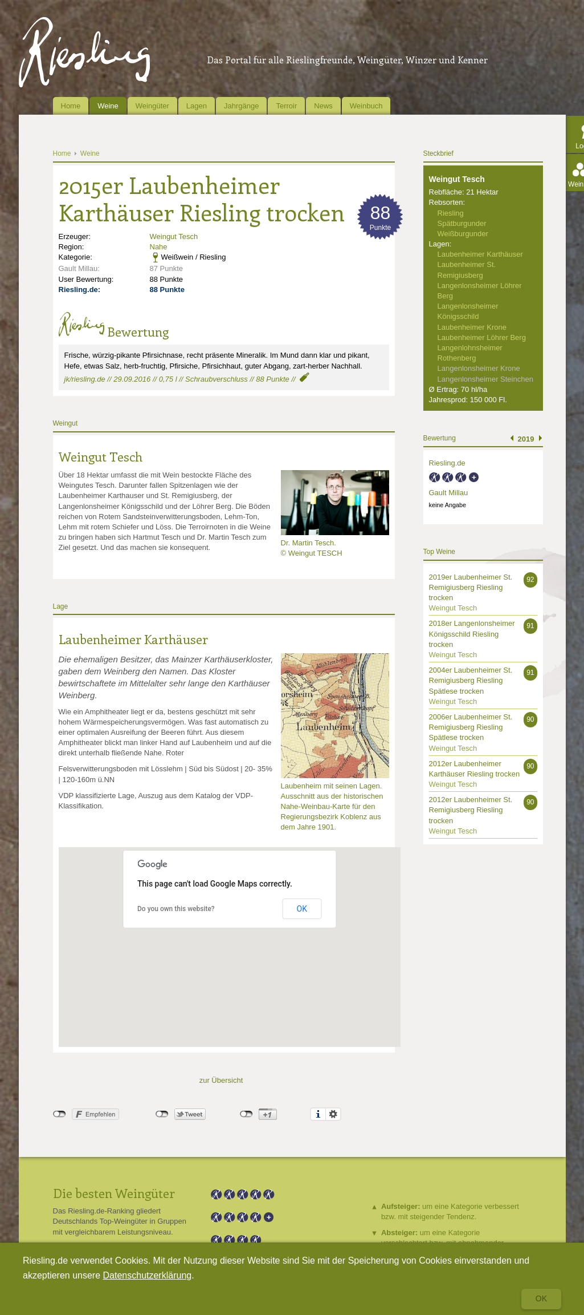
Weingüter (152, 106)
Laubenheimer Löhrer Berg (482, 337)
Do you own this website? (176, 909)
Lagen (196, 106)
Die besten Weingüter (114, 1192)
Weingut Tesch (174, 236)
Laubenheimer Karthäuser (133, 639)
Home (71, 106)
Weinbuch (366, 106)
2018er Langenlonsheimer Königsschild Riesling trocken (472, 633)
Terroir (286, 106)
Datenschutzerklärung (147, 1275)
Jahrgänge (241, 106)
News (323, 106)
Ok (541, 1298)
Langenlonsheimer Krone (479, 368)
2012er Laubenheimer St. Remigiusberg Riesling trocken (471, 809)
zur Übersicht (221, 1080)
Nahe (159, 246)
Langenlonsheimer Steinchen (485, 379)
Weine (108, 106)
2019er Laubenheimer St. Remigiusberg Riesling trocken (471, 587)
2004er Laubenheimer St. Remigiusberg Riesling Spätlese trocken (471, 680)
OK (302, 908)
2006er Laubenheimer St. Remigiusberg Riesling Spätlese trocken (471, 727)
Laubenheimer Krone (472, 327)
